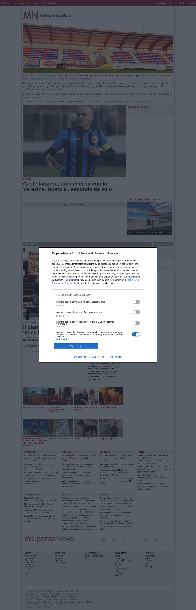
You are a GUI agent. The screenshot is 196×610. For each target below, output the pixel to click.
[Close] (151, 253)
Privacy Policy (115, 357)
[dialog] (98, 305)
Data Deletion (80, 357)
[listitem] (98, 295)
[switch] (136, 302)
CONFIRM (76, 346)
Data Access (98, 357)
